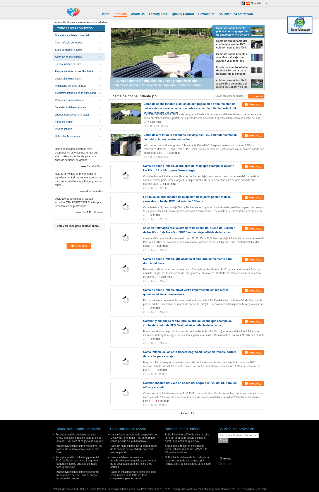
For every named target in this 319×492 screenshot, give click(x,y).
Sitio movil (225, 463)
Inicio (57, 22)
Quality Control (183, 14)
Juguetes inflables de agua (70, 107)
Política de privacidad (65, 489)
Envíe (223, 440)
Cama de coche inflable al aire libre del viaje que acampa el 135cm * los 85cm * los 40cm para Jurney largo (232, 57)
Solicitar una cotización (236, 14)
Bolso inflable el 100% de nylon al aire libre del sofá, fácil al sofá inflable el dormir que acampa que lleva (187, 438)
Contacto (255, 104)
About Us (138, 14)
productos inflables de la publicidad (75, 93)
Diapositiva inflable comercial (72, 35)
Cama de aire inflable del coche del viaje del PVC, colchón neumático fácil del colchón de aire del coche (231, 44)
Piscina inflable (63, 129)
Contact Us (206, 14)
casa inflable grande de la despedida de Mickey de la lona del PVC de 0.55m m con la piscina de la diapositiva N (133, 438)
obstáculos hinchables (68, 78)
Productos (69, 22)
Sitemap (225, 458)
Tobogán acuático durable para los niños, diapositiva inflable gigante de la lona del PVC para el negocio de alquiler (79, 438)
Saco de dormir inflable (68, 49)
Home (105, 14)
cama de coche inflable (68, 57)
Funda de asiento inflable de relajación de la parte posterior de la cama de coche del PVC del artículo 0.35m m (232, 70)
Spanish (259, 3)
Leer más (155, 121)
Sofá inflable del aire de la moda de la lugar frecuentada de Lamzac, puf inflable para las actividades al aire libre (188, 460)
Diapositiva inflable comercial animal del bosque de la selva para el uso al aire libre (79, 449)
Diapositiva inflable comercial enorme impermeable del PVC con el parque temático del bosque (77, 475)
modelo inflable (64, 121)
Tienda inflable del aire (68, 64)
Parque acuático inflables (69, 100)
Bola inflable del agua (67, 136)
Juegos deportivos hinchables (72, 114)
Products (120, 14)
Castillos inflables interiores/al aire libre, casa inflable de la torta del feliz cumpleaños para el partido (133, 475)
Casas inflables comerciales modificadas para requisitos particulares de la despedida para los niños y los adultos (133, 462)
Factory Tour (158, 14)
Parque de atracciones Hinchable (74, 71)
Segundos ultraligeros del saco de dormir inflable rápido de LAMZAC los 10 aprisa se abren (186, 449)
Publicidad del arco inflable (70, 85)
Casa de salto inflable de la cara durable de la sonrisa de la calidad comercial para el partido (133, 449)
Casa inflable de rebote (68, 42)
